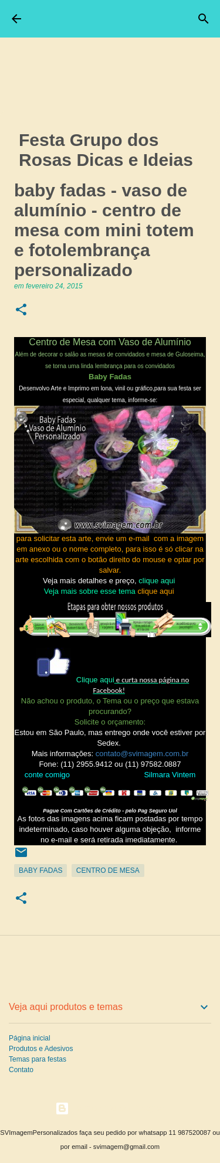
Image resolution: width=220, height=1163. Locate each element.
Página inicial (29, 1038)
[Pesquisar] (204, 19)
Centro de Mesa (108, 870)
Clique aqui (95, 679)
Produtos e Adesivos (41, 1049)
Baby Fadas (40, 870)
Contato (21, 1070)
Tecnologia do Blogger (110, 1108)
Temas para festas (37, 1059)
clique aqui (157, 580)
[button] (21, 310)
